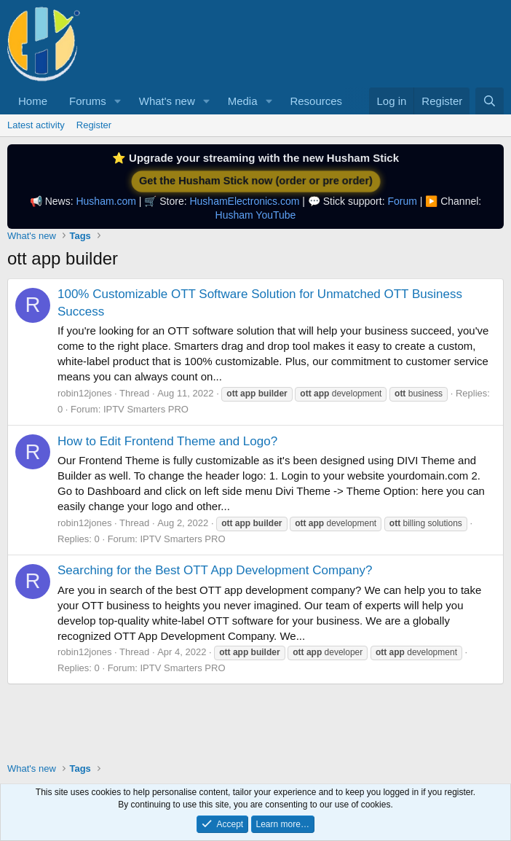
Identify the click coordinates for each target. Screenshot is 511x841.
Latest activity (36, 125)
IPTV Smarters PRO (146, 409)
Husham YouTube (255, 215)
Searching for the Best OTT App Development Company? (215, 570)
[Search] (489, 100)
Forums (87, 101)
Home (32, 101)
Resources (316, 101)
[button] (118, 100)
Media (243, 101)
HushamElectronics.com (244, 201)
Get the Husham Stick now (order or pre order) (255, 181)
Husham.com (105, 201)
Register (93, 125)
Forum (401, 201)
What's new (167, 101)
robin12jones (84, 393)
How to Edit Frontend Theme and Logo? (167, 441)
